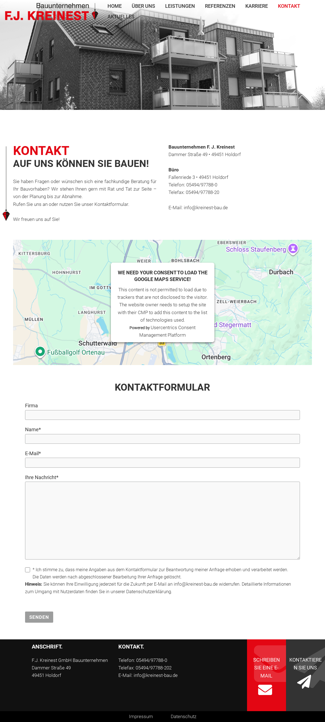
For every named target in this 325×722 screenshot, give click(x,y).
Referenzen (220, 6)
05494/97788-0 (201, 185)
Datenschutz (183, 716)
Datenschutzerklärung (148, 591)
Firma (31, 405)
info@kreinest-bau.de (206, 207)
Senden (39, 617)
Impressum (141, 716)
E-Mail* (33, 453)
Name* (33, 429)
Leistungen (180, 6)
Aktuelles (121, 16)
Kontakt (289, 6)
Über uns (143, 6)
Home (114, 6)
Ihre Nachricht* (41, 477)
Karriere (256, 6)
